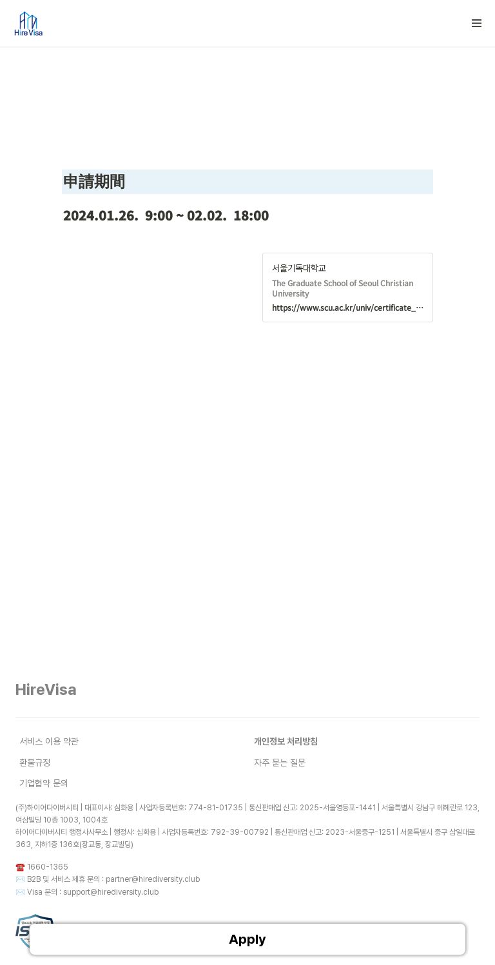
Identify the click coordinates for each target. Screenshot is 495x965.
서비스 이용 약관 (49, 741)
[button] (477, 23)
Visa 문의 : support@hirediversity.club (93, 892)
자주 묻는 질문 (280, 762)
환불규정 (34, 762)
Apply (247, 939)
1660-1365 (47, 867)
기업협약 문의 (43, 783)
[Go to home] (28, 23)
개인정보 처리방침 (286, 741)
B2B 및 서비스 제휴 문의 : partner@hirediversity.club (113, 879)
